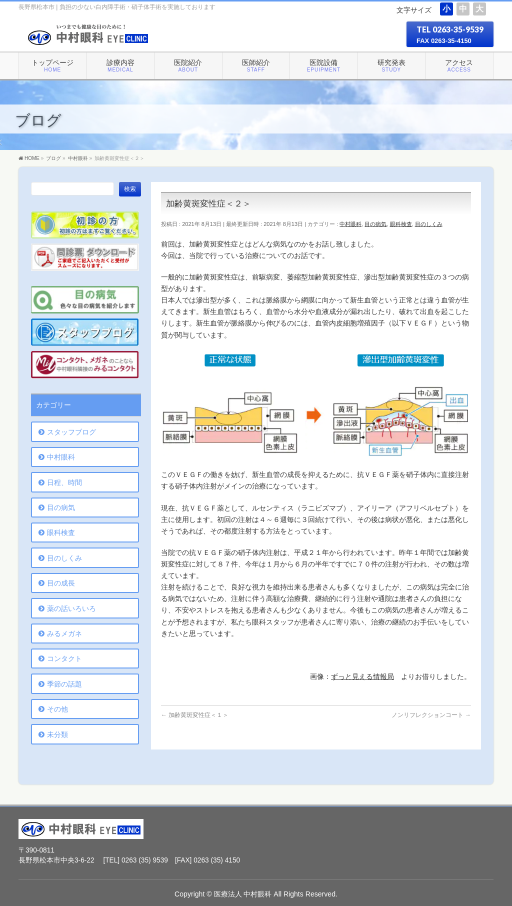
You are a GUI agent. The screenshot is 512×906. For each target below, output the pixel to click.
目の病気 (375, 224)
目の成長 (61, 583)
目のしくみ (428, 224)
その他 (57, 709)
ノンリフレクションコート (431, 715)
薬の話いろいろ (71, 608)
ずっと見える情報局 (362, 676)
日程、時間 (64, 482)
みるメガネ (64, 634)
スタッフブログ (71, 432)
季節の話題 (64, 684)
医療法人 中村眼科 (243, 894)
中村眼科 (351, 224)
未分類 (57, 734)
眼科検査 (401, 224)
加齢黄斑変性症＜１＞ (194, 715)
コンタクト (64, 658)
